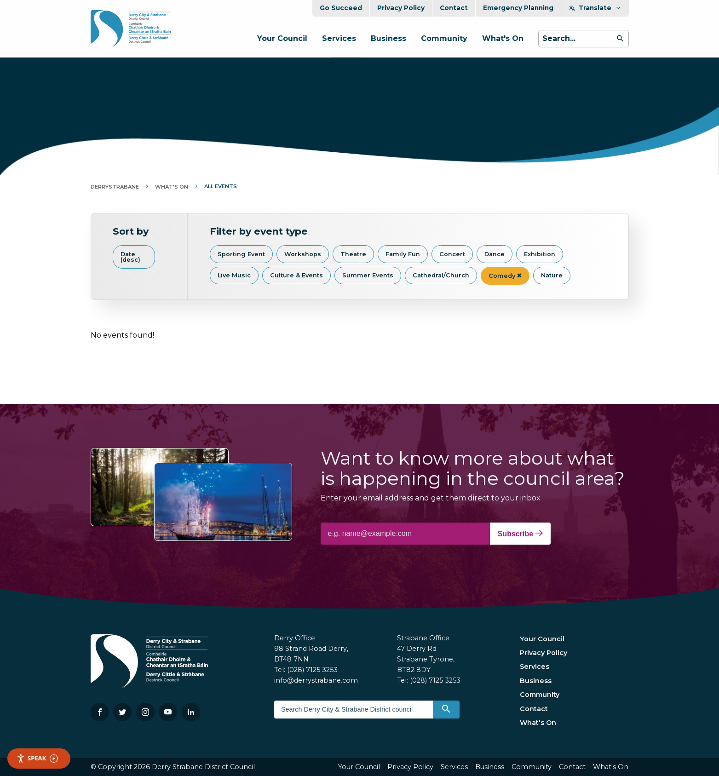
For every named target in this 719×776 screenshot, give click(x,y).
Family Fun (402, 254)
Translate (595, 7)
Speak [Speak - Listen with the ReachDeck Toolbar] (37, 758)
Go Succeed (341, 7)
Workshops (302, 254)
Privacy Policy (401, 7)
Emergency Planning (518, 7)
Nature (552, 275)
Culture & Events (296, 275)
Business (388, 38)
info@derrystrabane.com (316, 680)
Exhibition (539, 254)
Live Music (234, 275)
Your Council (282, 38)
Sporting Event (241, 254)
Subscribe (520, 533)
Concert (452, 254)
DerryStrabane (115, 187)
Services (339, 38)
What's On (502, 38)
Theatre (353, 254)
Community (444, 38)
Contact (454, 7)
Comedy (505, 275)
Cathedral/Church (441, 275)
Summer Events (367, 275)
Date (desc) (130, 257)
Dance (494, 254)
